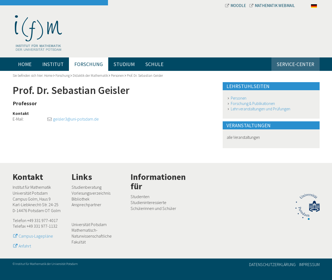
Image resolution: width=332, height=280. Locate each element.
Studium (124, 64)
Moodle (236, 5)
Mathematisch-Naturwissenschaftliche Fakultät (92, 235)
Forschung (88, 64)
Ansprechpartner (86, 204)
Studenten (140, 196)
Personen (117, 75)
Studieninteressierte (148, 202)
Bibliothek (80, 199)
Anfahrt (25, 246)
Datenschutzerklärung (272, 264)
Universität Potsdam (89, 224)
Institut (53, 64)
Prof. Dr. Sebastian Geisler (145, 75)
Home (25, 64)
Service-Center (295, 64)
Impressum (309, 264)
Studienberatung (87, 187)
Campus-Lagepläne (36, 236)
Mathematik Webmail (272, 5)
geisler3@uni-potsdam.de (76, 119)
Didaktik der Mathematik (90, 75)
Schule (154, 64)
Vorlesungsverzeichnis (91, 193)
